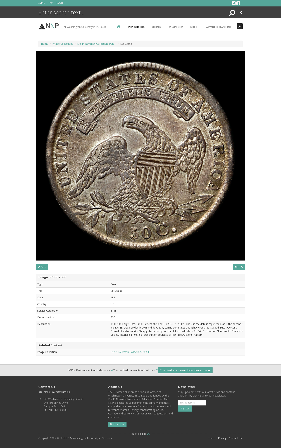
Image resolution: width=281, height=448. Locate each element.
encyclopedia (136, 27)
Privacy (222, 438)
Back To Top (140, 433)
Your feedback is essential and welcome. (185, 370)
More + (194, 27)
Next (239, 267)
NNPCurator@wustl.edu (57, 392)
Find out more (117, 424)
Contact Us (235, 438)
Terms (212, 438)
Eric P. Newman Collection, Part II (96, 43)
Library (156, 27)
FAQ (51, 2)
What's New (176, 27)
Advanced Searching (218, 27)
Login (59, 2)
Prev (42, 267)
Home (44, 43)
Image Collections (62, 43)
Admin (42, 2)
